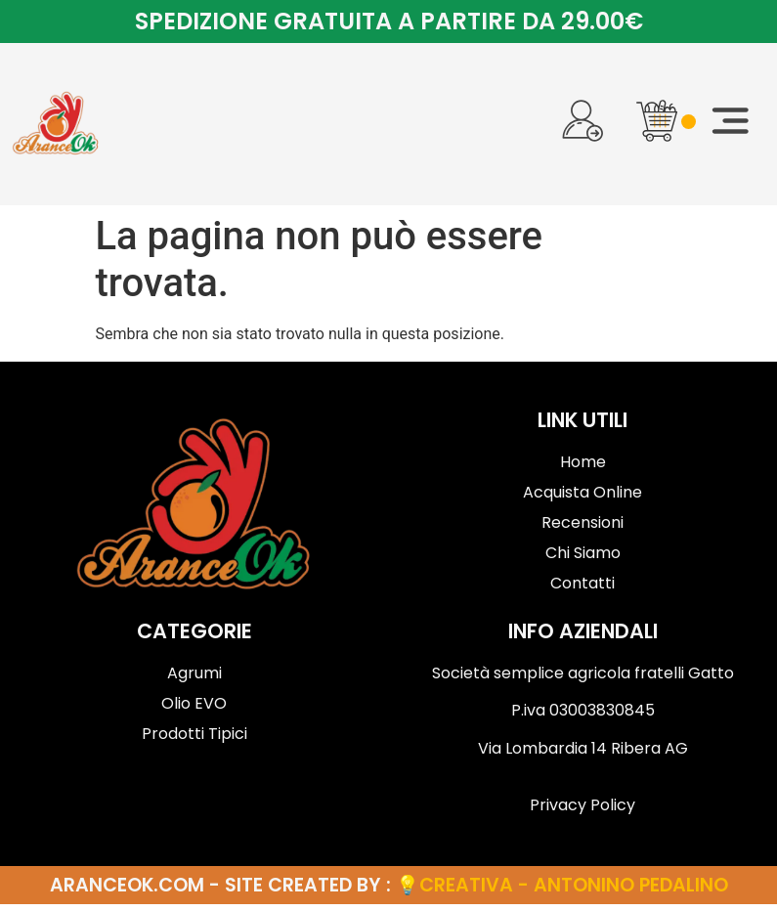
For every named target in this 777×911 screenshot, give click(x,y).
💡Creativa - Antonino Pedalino (562, 892)
